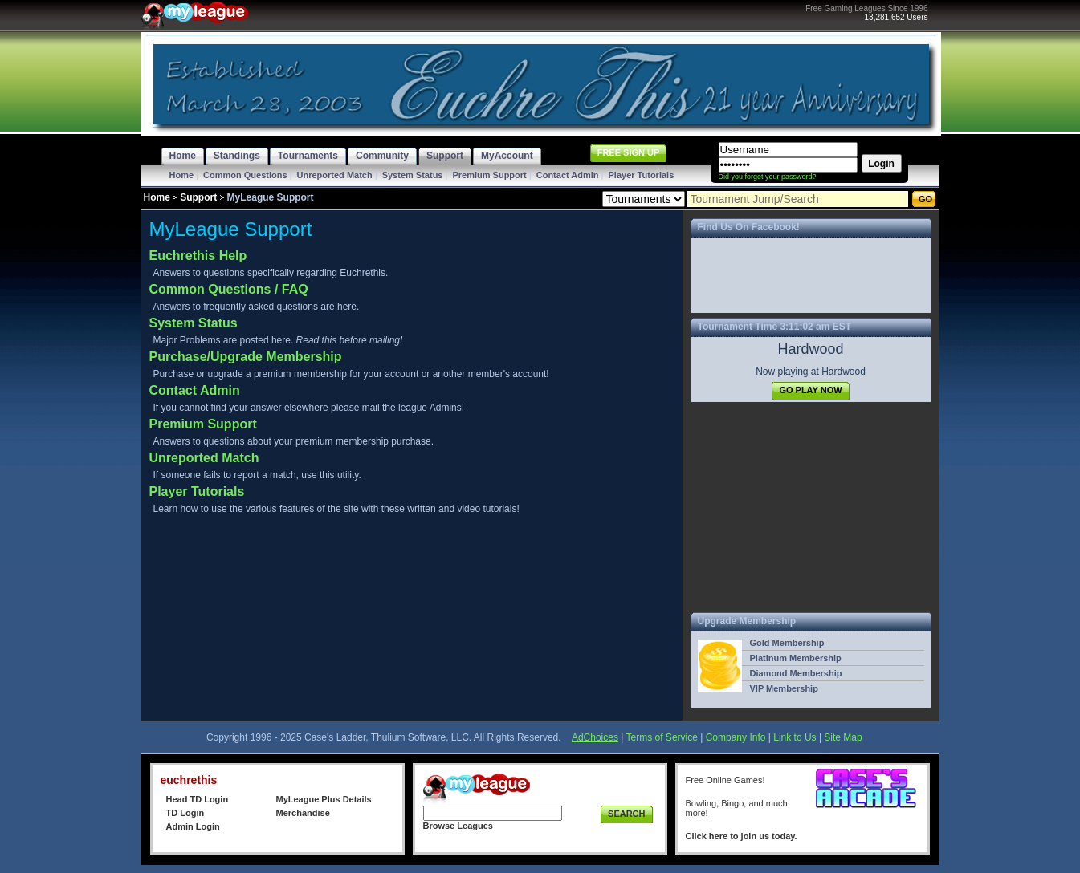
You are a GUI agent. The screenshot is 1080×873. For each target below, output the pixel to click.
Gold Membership (787, 643)
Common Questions (245, 175)
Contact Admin (567, 175)
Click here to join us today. (741, 836)
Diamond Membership (796, 673)
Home (181, 175)
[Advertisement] (811, 507)
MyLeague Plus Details (324, 799)
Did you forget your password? (768, 177)
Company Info (736, 737)
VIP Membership (784, 688)
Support (198, 197)
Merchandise (303, 813)
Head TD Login (197, 799)
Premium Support (489, 175)
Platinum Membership (796, 658)
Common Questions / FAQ (228, 289)
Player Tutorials (641, 175)
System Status (412, 175)
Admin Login (193, 826)
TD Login (185, 813)
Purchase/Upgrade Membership (245, 356)
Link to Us (794, 737)
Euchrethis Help (198, 255)
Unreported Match (335, 175)
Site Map (843, 737)
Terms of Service (662, 737)
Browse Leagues (458, 825)
